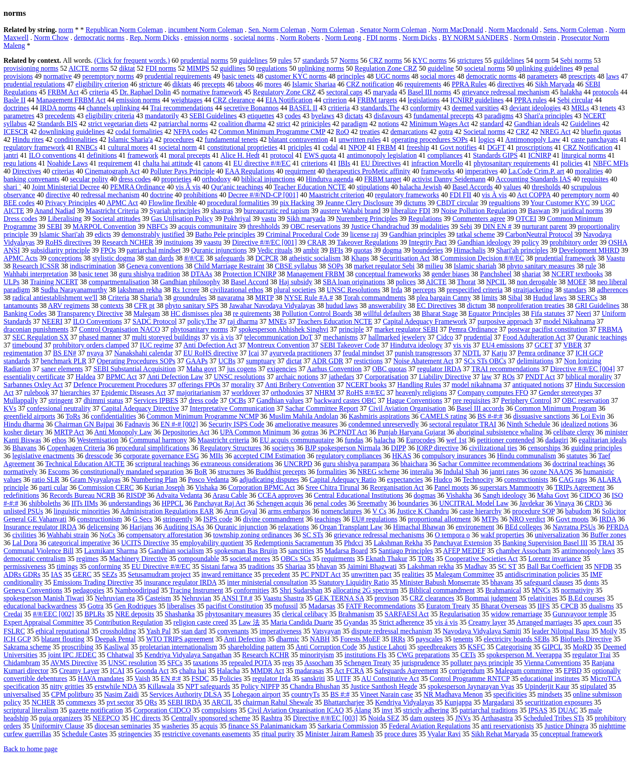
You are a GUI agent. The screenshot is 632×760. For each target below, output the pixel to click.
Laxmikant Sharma (111, 550)
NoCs (107, 535)
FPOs (108, 250)
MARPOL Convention (104, 226)
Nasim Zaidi (121, 694)
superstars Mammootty (511, 487)
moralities (589, 171)
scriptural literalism (31, 710)
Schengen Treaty (367, 662)
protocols (605, 92)
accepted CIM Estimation (269, 456)
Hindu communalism (526, 456)
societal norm (178, 147)
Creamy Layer (79, 670)
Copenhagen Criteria (76, 448)
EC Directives (436, 305)
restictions (368, 361)
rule (590, 266)
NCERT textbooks (577, 274)
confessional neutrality (58, 408)
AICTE (436, 282)
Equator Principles (494, 313)
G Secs (142, 519)
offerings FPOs (199, 384)
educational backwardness (40, 606)
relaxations (293, 527)
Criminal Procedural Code (302, 234)
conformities (251, 590)
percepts (424, 289)
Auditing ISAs (183, 527)
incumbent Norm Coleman (205, 29)
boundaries (413, 503)
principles (351, 76)
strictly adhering (426, 710)
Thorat (466, 282)
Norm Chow (51, 37)
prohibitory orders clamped (91, 345)
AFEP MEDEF (464, 550)
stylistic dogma (113, 258)
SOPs (336, 266)
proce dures (400, 734)
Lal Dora (24, 542)
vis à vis (222, 337)
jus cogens (241, 369)
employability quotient (212, 542)
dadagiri (556, 440)
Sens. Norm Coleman (573, 29)
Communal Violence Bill (39, 550)
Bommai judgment (491, 598)
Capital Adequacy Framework (425, 321)
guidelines (253, 60)
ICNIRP (539, 155)
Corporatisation (387, 376)
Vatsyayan (326, 631)
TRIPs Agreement (579, 487)
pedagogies (88, 590)
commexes (81, 702)
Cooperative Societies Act (481, 558)
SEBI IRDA (184, 702)
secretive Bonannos (251, 108)
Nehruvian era (115, 598)
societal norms (254, 37)
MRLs (580, 108)
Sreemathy (372, 503)
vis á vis (445, 622)
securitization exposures (558, 702)
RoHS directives (68, 242)
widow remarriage (516, 614)
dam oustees (427, 718)
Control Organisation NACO (119, 329)
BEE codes (19, 202)
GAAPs (197, 361)
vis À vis (494, 195)
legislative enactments (43, 456)
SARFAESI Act (406, 614)
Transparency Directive (90, 313)
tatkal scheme (475, 234)
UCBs (226, 361)
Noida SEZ (384, 718)
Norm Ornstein (535, 37)
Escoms (59, 471)
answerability (387, 305)
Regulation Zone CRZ (386, 68)
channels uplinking (113, 108)
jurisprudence (421, 662)
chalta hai (192, 670)
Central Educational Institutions (358, 495)
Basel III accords (480, 408)
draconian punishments (36, 329)
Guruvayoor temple (580, 614)
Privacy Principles (71, 202)
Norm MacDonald (457, 29)
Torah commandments (375, 297)
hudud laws (342, 305)
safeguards (229, 258)
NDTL (472, 353)
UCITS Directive (145, 542)
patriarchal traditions (489, 710)
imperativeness (280, 631)
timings (67, 566)
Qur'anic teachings (237, 187)
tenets (608, 108)
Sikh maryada (306, 218)
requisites (595, 179)
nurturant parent (544, 226)
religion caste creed (200, 622)
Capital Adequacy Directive (140, 408)
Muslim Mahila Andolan (303, 416)
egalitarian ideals (603, 440)
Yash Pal (158, 631)
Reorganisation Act (397, 487)
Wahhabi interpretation (36, 274)
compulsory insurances (454, 456)
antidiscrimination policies (542, 574)
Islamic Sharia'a (130, 139)
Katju (499, 353)
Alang (362, 710)
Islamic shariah (475, 266)
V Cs (379, 511)
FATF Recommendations (381, 606)
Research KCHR (265, 655)
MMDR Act (267, 670)
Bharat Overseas (504, 606)
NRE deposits (134, 614)
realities (413, 574)
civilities (24, 535)
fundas (354, 440)
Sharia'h (151, 297)
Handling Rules (419, 384)
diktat (127, 68)
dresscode (99, 456)
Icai (253, 353)
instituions (178, 242)
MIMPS (198, 68)
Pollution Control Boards (317, 313)
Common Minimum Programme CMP (272, 131)
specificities (510, 694)
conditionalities (76, 139)
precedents (60, 115)
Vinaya (564, 503)
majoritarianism (198, 392)
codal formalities (139, 131)
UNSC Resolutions (353, 289)
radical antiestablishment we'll (54, 297)
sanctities (301, 550)
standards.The (379, 108)
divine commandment (273, 519)
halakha (571, 92)
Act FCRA (349, 670)
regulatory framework (34, 147)
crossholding (118, 631)
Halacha (228, 670)
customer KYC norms (296, 76)
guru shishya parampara (356, 463)
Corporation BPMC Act (261, 487)
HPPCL (172, 503)
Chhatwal (120, 655)
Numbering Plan (154, 479)
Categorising (514, 647)
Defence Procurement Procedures (120, 384)
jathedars (341, 376)
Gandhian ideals (537, 123)
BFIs (336, 250)
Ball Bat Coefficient (555, 566)
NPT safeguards (207, 686)
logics (486, 139)
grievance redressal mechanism (505, 92)
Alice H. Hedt (239, 155)
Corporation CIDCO (162, 710)
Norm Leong (343, 37)
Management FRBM (316, 274)
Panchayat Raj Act (219, 503)
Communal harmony (158, 440)
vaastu (213, 242)
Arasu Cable (230, 495)
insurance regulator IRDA (180, 582)
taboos (245, 84)
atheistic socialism (315, 258)
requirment (300, 171)
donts (591, 582)
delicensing (103, 527)
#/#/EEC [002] (53, 614)
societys (283, 448)
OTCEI (526, 218)
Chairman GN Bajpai (84, 424)
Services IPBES (155, 400)
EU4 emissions (503, 345)
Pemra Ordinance (473, 329)
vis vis (462, 345)
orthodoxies (287, 392)
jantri (11, 155)
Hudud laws (550, 297)
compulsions (219, 710)
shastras (222, 210)
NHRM (324, 392)
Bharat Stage (440, 313)
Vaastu (615, 258)
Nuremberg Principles (367, 218)
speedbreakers (437, 647)
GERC (82, 574)
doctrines (16, 108)
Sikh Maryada (555, 84)
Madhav (475, 566)
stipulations (372, 187)
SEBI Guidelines (213, 115)
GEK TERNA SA (339, 598)
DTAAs (201, 274)
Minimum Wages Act (439, 123)
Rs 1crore (186, 289)
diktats (181, 84)
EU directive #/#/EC (262, 163)
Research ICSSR (35, 266)
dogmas (425, 495)
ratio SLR (46, 479)
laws (612, 76)
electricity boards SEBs (516, 639)
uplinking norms (321, 68)
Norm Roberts (300, 37)
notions (388, 123)
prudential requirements (177, 76)
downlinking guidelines (72, 131)
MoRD (582, 647)
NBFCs (157, 226)
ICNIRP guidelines (477, 100)
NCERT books (366, 384)
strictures (470, 60)
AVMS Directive (74, 662)
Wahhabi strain (68, 535)
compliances (445, 155)
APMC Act (122, 202)
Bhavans (24, 448)
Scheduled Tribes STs (553, 718)
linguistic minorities (82, 511)
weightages (186, 100)
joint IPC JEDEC (72, 655)
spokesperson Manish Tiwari (44, 598)
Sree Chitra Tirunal (332, 487)
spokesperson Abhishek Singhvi (283, 329)
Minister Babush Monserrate (439, 582)
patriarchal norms (183, 123)
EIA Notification (289, 100)
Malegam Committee (465, 574)
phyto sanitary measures (541, 266)
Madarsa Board (346, 550)
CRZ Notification (587, 147)
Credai (13, 614)
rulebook (36, 392)
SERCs (587, 297)
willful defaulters (387, 313)
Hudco (443, 479)
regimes (87, 558)
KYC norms (430, 60)
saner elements (62, 369)
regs (288, 662)
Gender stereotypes (565, 392)
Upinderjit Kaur (547, 686)
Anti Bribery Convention (300, 384)
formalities (331, 471)
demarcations (408, 131)
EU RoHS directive (210, 353)
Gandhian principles (417, 234)
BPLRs (94, 614)
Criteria (118, 297)
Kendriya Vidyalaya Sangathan (188, 655)
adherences (612, 289)
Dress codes (20, 218)
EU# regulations (374, 519)
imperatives (481, 171)
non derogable (537, 282)
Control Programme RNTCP (470, 678)
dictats (354, 115)
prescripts (582, 76)
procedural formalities (238, 202)
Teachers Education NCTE (334, 321)
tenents (463, 639)
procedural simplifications (153, 448)
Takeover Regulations (368, 242)
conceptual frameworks (388, 274)
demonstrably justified (153, 234)
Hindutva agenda (330, 179)
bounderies (427, 250)
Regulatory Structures (230, 448)
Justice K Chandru (423, 511)
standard (491, 123)
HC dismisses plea (196, 313)
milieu (434, 266)
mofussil (285, 606)
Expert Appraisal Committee (44, 622)
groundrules (190, 297)
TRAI (606, 542)
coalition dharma (242, 123)
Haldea (85, 376)
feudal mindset (363, 353)
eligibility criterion (101, 84)
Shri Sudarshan (301, 590)
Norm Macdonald (513, 29)
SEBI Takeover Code (349, 345)
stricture (150, 84)
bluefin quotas (601, 131)
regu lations (20, 163)
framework (142, 155)
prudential (477, 337)
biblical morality (588, 376)
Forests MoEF (360, 639)
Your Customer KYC (559, 202)
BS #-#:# (490, 416)
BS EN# (64, 353)
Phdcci (353, 542)
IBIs (344, 163)
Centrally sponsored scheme (210, 718)
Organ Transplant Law (351, 527)
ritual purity (277, 734)
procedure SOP (533, 511)
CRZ (522, 131)
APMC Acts (21, 258)
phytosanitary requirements (512, 163)
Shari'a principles (548, 115)
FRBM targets (377, 100)
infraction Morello (437, 163)
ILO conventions (52, 155)
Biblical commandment (442, 590)
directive (58, 195)
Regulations (425, 218)
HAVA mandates (101, 678)
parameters (542, 76)
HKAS (402, 456)
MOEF (577, 282)
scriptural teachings (162, 463)
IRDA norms (58, 108)
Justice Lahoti (387, 647)
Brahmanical (503, 590)
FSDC (200, 678)
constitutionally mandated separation (132, 471)
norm (65, 29)
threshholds (264, 226)
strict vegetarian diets (118, 123)
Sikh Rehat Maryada (500, 734)
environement (475, 527)
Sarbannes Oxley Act (33, 384)
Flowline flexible (172, 202)
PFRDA (617, 527)
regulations (271, 68)
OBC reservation (585, 400)
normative (57, 76)
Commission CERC (106, 487)
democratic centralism (35, 558)
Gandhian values (279, 400)
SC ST (507, 566)
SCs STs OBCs (485, 361)
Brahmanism (356, 614)
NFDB (603, 566)
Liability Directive (445, 376)
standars (575, 289)
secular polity (89, 179)
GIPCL (552, 647)
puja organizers (60, 718)
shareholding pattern (256, 647)
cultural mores (128, 147)
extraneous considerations (237, 463)
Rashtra (271, 718)
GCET (544, 345)
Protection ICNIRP (249, 274)
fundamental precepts (443, 115)
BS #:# (339, 694)
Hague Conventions (414, 400)
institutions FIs (366, 655)
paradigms (499, 115)
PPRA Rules (469, 84)
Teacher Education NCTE (309, 187)
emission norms (206, 37)
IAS (56, 574)
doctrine (161, 195)
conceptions (65, 258)
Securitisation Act (405, 258)
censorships (544, 448)
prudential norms (204, 60)
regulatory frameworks (407, 195)
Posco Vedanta (208, 479)
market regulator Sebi (384, 266)
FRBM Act (63, 92)
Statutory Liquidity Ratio (353, 582)
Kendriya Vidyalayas (404, 702)
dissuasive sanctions (541, 416)
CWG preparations (423, 655)
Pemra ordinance (541, 353)
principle (351, 329)
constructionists (526, 479)
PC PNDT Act (321, 574)
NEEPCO (106, 718)
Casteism (158, 598)
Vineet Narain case (386, 694)
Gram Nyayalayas (95, 479)
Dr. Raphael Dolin (145, 92)
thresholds (545, 187)
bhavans (501, 582)
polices (406, 282)
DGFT (496, 147)
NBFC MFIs (610, 163)
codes (293, 115)
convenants (233, 631)
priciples (300, 147)
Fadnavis (137, 424)
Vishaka (206, 487)
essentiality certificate (34, 376)
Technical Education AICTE (85, 463)
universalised (22, 694)
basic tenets (238, 76)
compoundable (198, 558)
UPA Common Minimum (255, 432)
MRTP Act (69, 432)
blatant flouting (62, 639)
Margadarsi (498, 702)
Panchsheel (496, 274)
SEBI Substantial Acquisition (134, 369)
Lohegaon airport (256, 694)
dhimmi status (103, 400)
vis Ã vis (188, 187)
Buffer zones (608, 535)
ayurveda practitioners (300, 353)
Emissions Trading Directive (93, 582)
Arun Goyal (240, 511)
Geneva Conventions (33, 590)
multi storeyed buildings (166, 337)
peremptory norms (108, 76)
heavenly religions (421, 392)
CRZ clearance (234, 100)
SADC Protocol (155, 321)
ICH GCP (17, 639)
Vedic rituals (274, 250)
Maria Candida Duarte (301, 622)
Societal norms (484, 131)
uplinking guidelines (544, 68)
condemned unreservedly (383, 424)
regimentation (23, 353)
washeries (175, 726)
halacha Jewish (420, 187)
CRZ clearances (431, 598)
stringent (60, 400)
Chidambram (22, 662)
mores (273, 84)
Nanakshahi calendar (143, 353)
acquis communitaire (207, 226)
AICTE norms (88, 68)
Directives (26, 171)
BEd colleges (523, 527)
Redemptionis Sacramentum (294, 542)
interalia (421, 471)
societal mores (250, 558)
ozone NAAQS (551, 471)
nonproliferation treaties (530, 305)
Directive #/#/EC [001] (264, 242)
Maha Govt (553, 495)
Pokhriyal (237, 218)
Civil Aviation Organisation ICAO (296, 710)
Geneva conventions (154, 266)
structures (231, 471)
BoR (200, 471)
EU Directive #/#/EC (161, 566)
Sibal (515, 297)
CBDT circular (457, 202)
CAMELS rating (443, 416)
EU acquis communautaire (297, 440)
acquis (209, 726)
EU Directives (381, 163)
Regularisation (459, 614)
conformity (425, 108)
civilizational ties (493, 448)
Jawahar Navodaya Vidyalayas (272, 305)
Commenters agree (478, 218)
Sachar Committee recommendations (490, 463)
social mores (437, 76)
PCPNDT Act (348, 432)
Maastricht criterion (337, 195)
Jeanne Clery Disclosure (359, 202)
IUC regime (156, 345)
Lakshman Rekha (398, 542)
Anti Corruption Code (326, 647)
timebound (27, 345)
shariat (531, 274)
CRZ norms (385, 60)
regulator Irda (271, 678)
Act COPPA (533, 195)
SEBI (54, 226)
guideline (440, 68)
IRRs (398, 639)
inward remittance (226, 574)
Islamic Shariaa (314, 84)
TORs (426, 558)
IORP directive (438, 448)
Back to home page (30, 749)
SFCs (175, 662)
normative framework (211, 92)
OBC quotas (389, 369)
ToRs (72, 416)
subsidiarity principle (60, 250)
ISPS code (217, 519)
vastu (268, 218)
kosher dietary (23, 432)
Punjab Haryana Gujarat (412, 432)
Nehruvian (197, 598)
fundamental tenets (231, 139)
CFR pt (144, 305)
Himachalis (469, 250)
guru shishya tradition (149, 274)
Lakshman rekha (430, 566)
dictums (415, 202)
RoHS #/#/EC (365, 392)
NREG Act (555, 131)
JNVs (463, 718)
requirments (338, 558)
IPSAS (538, 710)
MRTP (264, 297)
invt (387, 710)
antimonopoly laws (588, 550)
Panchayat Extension (462, 542)
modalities (434, 226)
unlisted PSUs (23, 511)
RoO (342, 131)
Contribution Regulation (128, 622)
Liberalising (65, 218)
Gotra (95, 606)
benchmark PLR (63, 361)
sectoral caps (344, 92)
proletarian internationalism (178, 647)
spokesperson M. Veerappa (524, 655)
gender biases (450, 274)
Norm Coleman (333, 29)
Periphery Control (526, 400)
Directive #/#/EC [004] (582, 369)
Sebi (466, 226)
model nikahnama (477, 384)
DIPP (398, 448)
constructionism (99, 519)
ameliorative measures (306, 424)
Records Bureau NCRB (82, 495)
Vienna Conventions (552, 662)
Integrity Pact (428, 242)
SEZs (109, 574)
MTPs (490, 519)
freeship (417, 147)
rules (285, 60)
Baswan (539, 210)
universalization (557, 535)
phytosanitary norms (199, 329)
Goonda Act (152, 670)
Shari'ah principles (522, 250)
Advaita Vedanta (179, 495)
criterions (314, 163)
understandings (129, 503)
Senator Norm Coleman (393, 29)
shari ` (12, 187)
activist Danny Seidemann (448, 179)
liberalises (181, 606)
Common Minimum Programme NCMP (203, 416)
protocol (281, 155)
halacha (384, 440)
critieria (339, 108)
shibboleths (45, 503)
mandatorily (162, 115)
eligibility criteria (110, 115)
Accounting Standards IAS (533, 179)
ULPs (11, 282)
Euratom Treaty (448, 606)
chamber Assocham (523, 550)
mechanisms (340, 337)
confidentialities (113, 416)
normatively (20, 471)
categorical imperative (79, 542)
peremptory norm (585, 195)
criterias (63, 171)
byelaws (322, 115)
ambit (311, 250)
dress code (203, 400)
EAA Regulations (249, 171)
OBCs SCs (295, 558)
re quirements (252, 313)
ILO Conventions (97, 321)
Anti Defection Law (175, 376)
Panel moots (451, 487)
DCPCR (266, 258)
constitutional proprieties (242, 147)
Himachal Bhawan (419, 527)
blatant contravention (298, 139)
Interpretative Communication (232, 408)
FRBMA (610, 329)
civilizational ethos (236, 289)
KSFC (476, 647)
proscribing (77, 647)
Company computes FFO (493, 392)
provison (386, 598)
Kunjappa (458, 702)
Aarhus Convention (334, 369)
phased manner (100, 337)
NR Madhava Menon (453, 694)
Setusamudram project (159, 574)
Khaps (360, 258)
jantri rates (505, 471)
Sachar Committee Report (321, 408)
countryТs (305, 694)
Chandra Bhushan (315, 686)
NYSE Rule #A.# (308, 297)
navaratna (230, 297)
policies (572, 163)
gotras (309, 432)
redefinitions (21, 495)
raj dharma (243, 321)
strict (283, 123)
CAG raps (573, 479)
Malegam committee (524, 670)
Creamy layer (487, 622)
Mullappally (21, 400)
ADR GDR (328, 361)
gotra (445, 131)
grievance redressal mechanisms (379, 535)
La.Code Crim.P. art (536, 171)
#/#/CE (194, 258)
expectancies (405, 479)
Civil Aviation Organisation (407, 408)
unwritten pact (371, 574)
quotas (363, 250)
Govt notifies (458, 147)
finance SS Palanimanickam (267, 726)
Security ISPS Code (236, 424)
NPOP (357, 147)
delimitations (535, 361)
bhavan (326, 566)
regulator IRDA (439, 369)
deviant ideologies (535, 108)
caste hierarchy (481, 511)
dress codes (134, 179)
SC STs (312, 535)
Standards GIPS (495, 155)
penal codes (330, 503)
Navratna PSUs (574, 527)
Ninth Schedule (528, 424)
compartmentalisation (119, 282)
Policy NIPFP (260, 686)
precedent (276, 574)
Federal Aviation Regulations (429, 726)
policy (530, 242)
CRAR (317, 242)
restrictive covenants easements (206, 734)
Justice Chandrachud (380, 226)
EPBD (573, 670)
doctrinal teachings (579, 463)
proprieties (176, 179)
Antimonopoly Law (532, 139)
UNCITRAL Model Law (474, 503)
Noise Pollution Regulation (479, 210)
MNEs (277, 321)
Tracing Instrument (196, 590)
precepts (213, 84)
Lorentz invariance (554, 558)
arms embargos (289, 511)
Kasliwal (116, 647)
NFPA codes (190, 131)
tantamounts (21, 305)
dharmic (287, 639)
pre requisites (471, 400)
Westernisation (97, 440)
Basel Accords (472, 187)
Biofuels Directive (586, 639)
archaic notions (297, 376)
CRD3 (594, 503)
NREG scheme (379, 471)
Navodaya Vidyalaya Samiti (482, 631)
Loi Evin (592, 416)
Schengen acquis (279, 503)
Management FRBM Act (70, 100)
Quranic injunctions (219, 250)
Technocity (478, 479)
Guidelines (585, 123)
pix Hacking (297, 202)
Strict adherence (401, 622)
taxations (206, 662)
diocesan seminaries (123, 726)
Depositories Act (185, 432)
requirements (423, 84)
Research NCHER (127, 242)
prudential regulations (34, 84)
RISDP (136, 495)
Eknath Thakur (386, 558)
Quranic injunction (241, 527)
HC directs (145, 718)
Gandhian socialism (176, 550)
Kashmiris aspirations (378, 416)
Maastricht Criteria (112, 210)
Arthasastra (497, 718)
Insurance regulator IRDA (40, 527)
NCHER (43, 702)
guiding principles (596, 448)
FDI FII (460, 195)
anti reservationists (507, 726)
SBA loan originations (354, 282)
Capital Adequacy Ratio (343, 479)
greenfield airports (29, 416)
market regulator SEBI (406, 329)
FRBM (386, 147)
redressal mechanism (110, 195)
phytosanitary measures (238, 614)
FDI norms (381, 37)
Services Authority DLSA (185, 694)
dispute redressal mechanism (392, 631)
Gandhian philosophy (190, 282)
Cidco (444, 337)
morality (243, 384)
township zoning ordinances (252, 535)
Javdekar (531, 503)
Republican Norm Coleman (124, 29)
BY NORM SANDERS (475, 37)
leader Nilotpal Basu (561, 631)
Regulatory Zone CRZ (284, 92)
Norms (349, 60)
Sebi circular (575, 100)
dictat (294, 361)
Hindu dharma (24, 424)
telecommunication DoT (278, 337)
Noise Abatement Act (423, 361)
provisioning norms (31, 68)
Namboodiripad (137, 590)
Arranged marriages (545, 622)
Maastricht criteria (223, 440)
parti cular (53, 487)
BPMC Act (121, 376)
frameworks (437, 171)
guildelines (508, 60)
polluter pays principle (482, 662)
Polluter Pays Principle (182, 171)
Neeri (583, 313)
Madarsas (322, 606)
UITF (343, 678)
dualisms (601, 606)
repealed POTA (250, 662)
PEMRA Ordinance (137, 187)
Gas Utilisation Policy (182, 218)
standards (315, 60)
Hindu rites (28, 139)
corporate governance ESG (161, 456)
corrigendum (467, 670)
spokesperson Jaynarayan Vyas (471, 686)
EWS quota (320, 155)
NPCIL (496, 282)
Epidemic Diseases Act (133, 392)
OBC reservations (316, 226)
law (486, 376)
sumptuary (261, 361)
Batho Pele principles (225, 234)
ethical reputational (63, 631)
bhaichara (413, 463)
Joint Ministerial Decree (66, 187)
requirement (115, 163)
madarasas (309, 670)
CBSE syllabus (296, 266)
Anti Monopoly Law (123, 432)
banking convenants (32, 179)
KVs (10, 408)
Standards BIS (57, 123)
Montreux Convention (278, 345)
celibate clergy (573, 432)
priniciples (316, 123)
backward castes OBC (345, 400)
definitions (102, 155)
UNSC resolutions (239, 376)
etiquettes (260, 115)
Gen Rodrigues (135, 606)
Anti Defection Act (210, 345)
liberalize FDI (410, 210)
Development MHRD (589, 250)
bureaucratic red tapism (276, 210)
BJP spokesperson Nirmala (343, 448)
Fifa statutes (548, 313)
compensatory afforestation (164, 535)
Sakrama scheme (27, 647)
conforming (104, 566)
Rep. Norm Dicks (154, 37)
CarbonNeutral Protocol (539, 234)
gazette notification (96, 710)
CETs (468, 655)
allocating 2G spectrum (366, 590)
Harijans (141, 527)
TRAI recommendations (505, 369)
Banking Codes (25, 313)
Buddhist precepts (280, 471)
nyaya (95, 353)
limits (489, 297)
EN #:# (171, 678)
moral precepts (189, 155)
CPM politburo (72, 694)
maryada (385, 92)
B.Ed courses (586, 598)
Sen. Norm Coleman (277, 29)
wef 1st (456, 440)
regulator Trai (591, 655)
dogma (392, 250)
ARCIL (222, 702)
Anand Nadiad (54, 210)
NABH (320, 639)
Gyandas (356, 622)
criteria (99, 92)
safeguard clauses (548, 582)
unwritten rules (359, 139)
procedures (178, 139)
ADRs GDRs (22, 574)
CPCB (569, 606)
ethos (59, 440)
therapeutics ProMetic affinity (368, 171)
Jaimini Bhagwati (371, 566)
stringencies (134, 734)
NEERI (52, 321)
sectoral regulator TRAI (462, 424)
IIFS (543, 606)
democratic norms (99, 37)
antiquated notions (538, 384)
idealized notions (585, 424)
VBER (572, 345)
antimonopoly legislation (382, 155)
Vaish (143, 678)
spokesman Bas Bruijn (245, 550)
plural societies (295, 289)
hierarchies (75, 392)
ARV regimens (69, 305)
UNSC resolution (132, 662)
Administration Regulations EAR (167, 511)
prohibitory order (573, 242)
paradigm (354, 123)
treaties (369, 131)
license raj (364, 234)
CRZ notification (370, 84)
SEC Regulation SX (40, 337)
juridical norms (581, 210)
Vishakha (459, 495)
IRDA (607, 519)
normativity (577, 590)
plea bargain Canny (444, 297)
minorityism (317, 655)
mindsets (549, 694)
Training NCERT (54, 282)
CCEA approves (281, 495)
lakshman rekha (140, 289)
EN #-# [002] (179, 424)
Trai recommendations (181, 108)
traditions (261, 566)
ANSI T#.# (236, 598)
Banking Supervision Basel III (545, 542)
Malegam (146, 313)
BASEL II (303, 108)
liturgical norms (583, 155)
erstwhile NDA (116, 686)
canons (213, 163)
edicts (103, 234)
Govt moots (572, 519)
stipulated (593, 686)
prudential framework (565, 258)
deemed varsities (475, 108)
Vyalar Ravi (444, 734)
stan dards (160, 258)
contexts (111, 305)
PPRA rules (530, 100)
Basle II (14, 100)
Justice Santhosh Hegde (384, 686)
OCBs (237, 400)
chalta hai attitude (168, 163)
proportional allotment (439, 519)
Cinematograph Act (112, 171)
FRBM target (383, 179)
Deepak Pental (115, 639)
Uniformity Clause (58, 726)
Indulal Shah (461, 471)
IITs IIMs (85, 503)
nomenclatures (341, 511)
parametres (19, 115)
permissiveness (25, 566)
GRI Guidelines (597, 305)
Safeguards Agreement (406, 670)
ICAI (117, 670)
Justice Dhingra (566, 726)
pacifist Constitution (234, 606)
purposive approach (505, 321)
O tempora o (452, 535)
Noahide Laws (67, 163)
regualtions (504, 202)
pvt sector (120, 702)
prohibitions (200, 195)
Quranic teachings (601, 337)
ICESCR (16, 131)
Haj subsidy (295, 282)
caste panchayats (594, 139)
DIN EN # (497, 226)
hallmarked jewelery (397, 337)
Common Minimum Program (556, 408)
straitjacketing (533, 289)
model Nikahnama (569, 321)
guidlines (233, 68)
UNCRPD (298, 463)
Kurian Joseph (164, 487)
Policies (230, 678)
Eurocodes (421, 440)
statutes (577, 456)
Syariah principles (174, 210)
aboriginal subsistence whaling (499, 432)
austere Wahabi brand (350, 210)
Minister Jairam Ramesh (339, 734)
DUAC (568, 710)
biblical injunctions (268, 179)
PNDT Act (540, 376)
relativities (543, 598)
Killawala (161, 686)
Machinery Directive (138, 558)
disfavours (388, 115)
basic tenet (93, 274)
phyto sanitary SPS (192, 305)
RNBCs (86, 147)
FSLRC (14, 631)
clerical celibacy (304, 614)
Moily (608, 631)
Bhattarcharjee (343, 702)
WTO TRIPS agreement (180, 639)
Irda (396, 289)
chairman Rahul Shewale (278, 702)
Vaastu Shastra (283, 598)
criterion (335, 100)
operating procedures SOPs (429, 139)
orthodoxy (216, 179)
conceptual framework (570, 734)
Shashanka (179, 614)
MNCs (540, 590)
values (512, 187)
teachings (328, 519)
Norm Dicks (419, 37)
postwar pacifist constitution (547, 329)
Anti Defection (245, 639)
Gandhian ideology (484, 242)
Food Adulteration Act (534, 337)
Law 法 (248, 622)
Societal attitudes (116, 218)
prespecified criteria (475, 289)
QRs (150, 702)
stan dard (194, 631)
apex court (597, 622)
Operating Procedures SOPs (136, 361)
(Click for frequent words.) (132, 60)
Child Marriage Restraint (229, 266)
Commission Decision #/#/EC (482, 258)
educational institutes (550, 678)
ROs (508, 376)
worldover (245, 392)
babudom (578, 511)
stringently (178, 519)
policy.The (202, 321)
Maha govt (201, 369)
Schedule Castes (85, 734)
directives (510, 84)
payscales (429, 639)
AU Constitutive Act (390, 678)
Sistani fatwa (219, 566)
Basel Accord (250, 282)
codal (330, 147)
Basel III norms (430, 92)
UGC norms (392, 76)
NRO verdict (527, 519)
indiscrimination (93, 266)
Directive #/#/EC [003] (325, 718)
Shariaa (295, 566)
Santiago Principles (405, 550)
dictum (476, 305)
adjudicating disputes (269, 479)
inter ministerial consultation (267, 582)
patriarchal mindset (153, 250)
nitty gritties (67, 686)
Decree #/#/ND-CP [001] (263, 195)
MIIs (216, 456)
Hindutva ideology (416, 345)
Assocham (319, 662)
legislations (424, 100)
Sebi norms (576, 60)
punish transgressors (423, 353)
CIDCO (590, 495)
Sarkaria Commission (347, 726)
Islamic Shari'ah (61, 234)
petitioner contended (506, 440)
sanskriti (313, 678)
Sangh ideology (505, 495)
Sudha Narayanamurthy (73, 289)
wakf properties (502, 535)
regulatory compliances (349, 456)
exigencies (282, 369)
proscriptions (534, 147)
